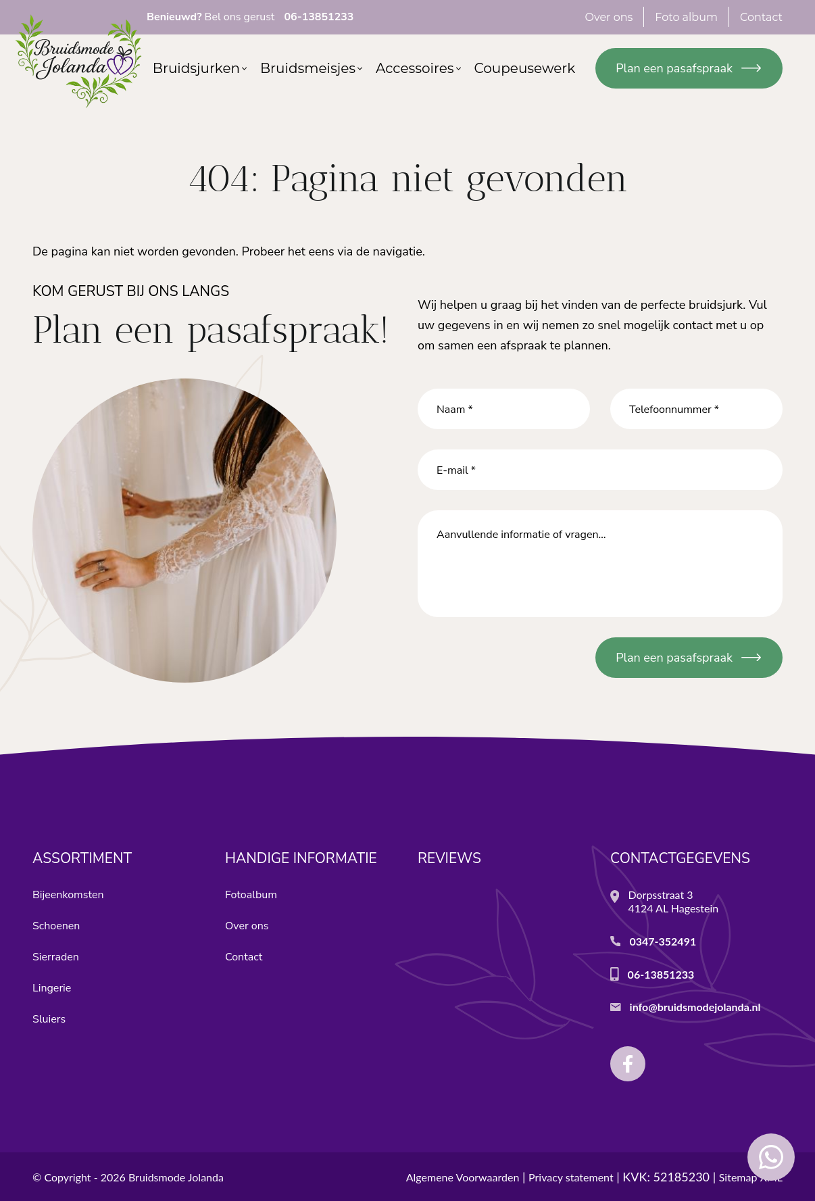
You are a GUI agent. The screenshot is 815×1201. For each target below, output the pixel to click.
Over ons (246, 925)
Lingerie (51, 988)
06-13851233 (661, 974)
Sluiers (49, 1019)
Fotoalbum (251, 894)
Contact (243, 957)
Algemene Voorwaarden (463, 1177)
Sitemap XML (751, 1177)
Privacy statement (571, 1177)
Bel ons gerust (250, 16)
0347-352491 (662, 941)
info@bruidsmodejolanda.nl (695, 1006)
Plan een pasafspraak (674, 68)
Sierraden (55, 957)
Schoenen (56, 925)
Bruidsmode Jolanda (176, 1177)
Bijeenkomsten (68, 894)
